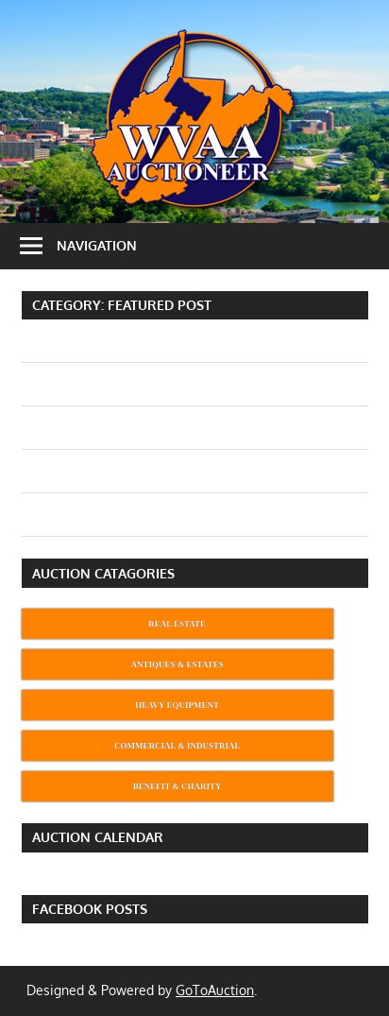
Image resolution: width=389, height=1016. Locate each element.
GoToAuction (215, 990)
